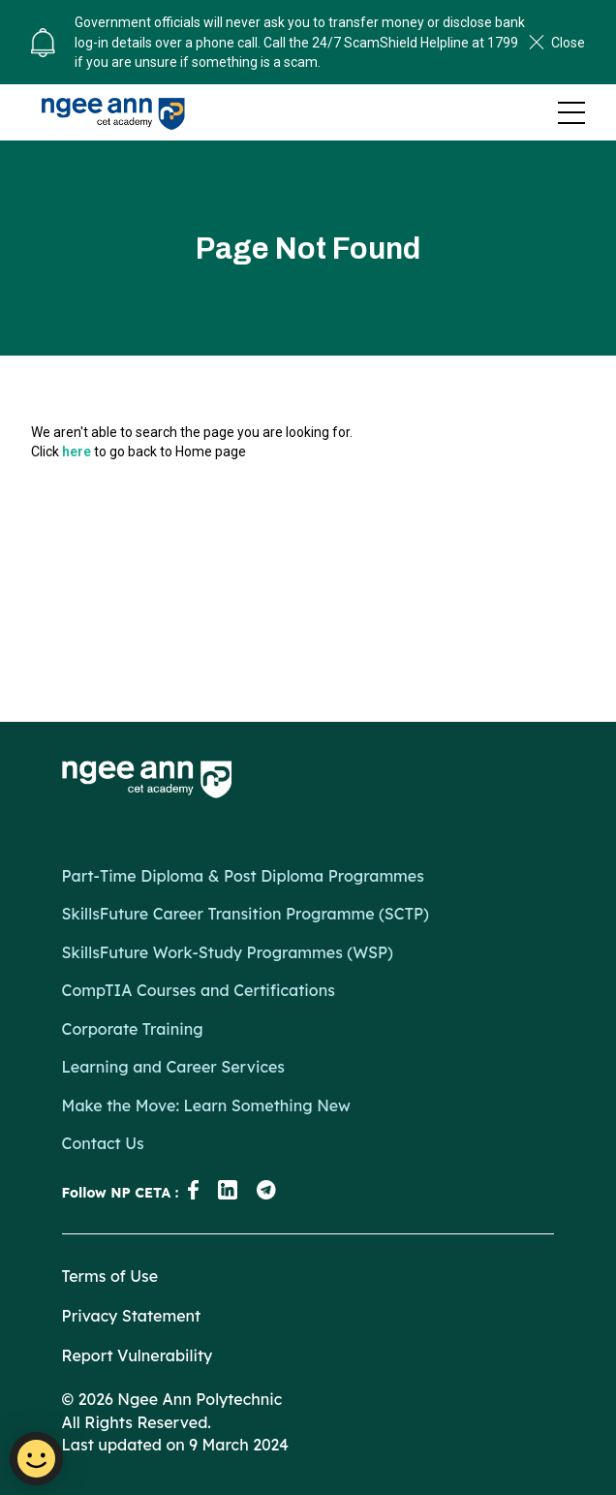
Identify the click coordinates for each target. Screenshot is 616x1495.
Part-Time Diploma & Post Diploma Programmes (243, 876)
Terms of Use (110, 1276)
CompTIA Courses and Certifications (198, 990)
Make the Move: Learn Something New (206, 1105)
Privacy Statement (131, 1315)
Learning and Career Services (173, 1066)
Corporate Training (132, 1029)
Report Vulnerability (137, 1355)
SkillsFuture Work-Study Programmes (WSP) (227, 952)
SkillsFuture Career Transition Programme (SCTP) (245, 913)
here (76, 451)
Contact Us (103, 1143)
